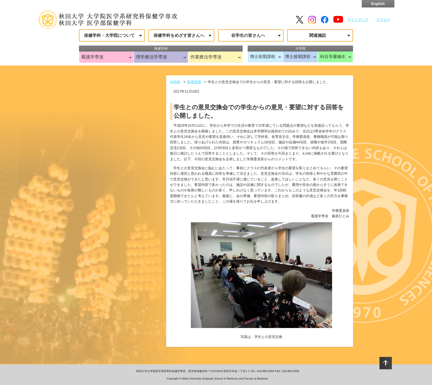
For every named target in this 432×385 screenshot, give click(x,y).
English (378, 3)
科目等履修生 (333, 56)
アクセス (383, 20)
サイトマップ (358, 20)
